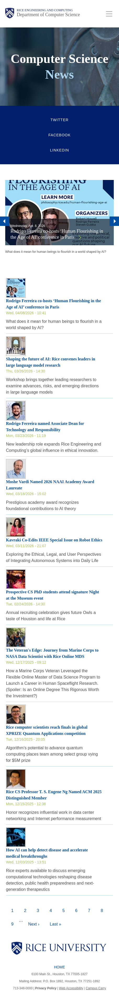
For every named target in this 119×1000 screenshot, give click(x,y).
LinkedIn (59, 150)
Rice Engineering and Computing (45, 10)
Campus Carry (96, 988)
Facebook (59, 135)
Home (59, 967)
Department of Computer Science (48, 14)
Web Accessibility (71, 988)
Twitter (59, 120)
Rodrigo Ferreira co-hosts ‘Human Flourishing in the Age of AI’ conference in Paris (56, 234)
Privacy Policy (45, 988)
